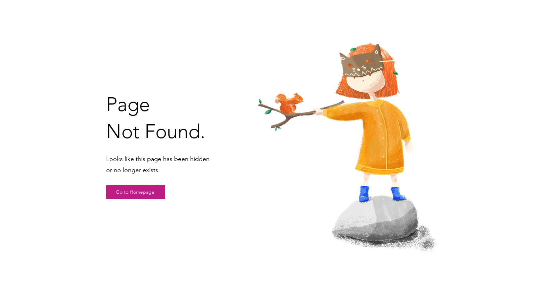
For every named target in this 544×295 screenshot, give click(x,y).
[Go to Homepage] (135, 192)
